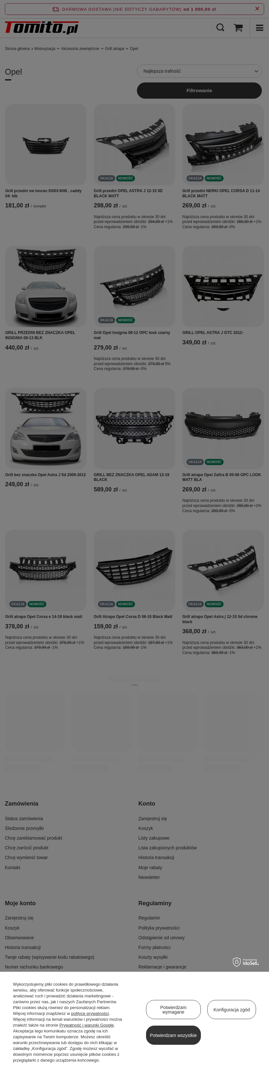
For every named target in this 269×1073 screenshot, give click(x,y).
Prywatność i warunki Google (86, 1025)
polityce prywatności (90, 1013)
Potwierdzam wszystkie (173, 1035)
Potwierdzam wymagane (173, 1010)
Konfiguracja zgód (232, 1009)
